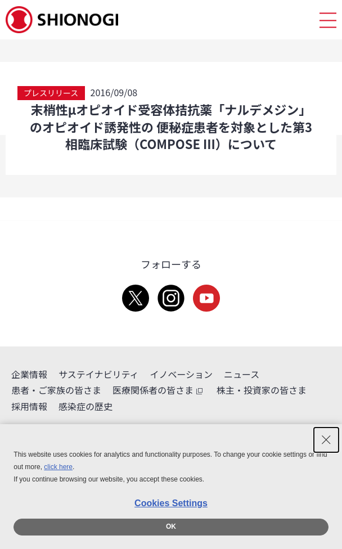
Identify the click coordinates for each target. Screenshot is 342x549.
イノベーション (181, 374)
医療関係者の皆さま (158, 390)
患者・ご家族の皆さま (56, 390)
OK (171, 526)
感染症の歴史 (85, 406)
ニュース (241, 374)
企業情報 (29, 374)
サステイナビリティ (98, 374)
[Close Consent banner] (326, 440)
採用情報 (29, 406)
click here (58, 467)
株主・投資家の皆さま (262, 390)
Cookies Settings (171, 503)
